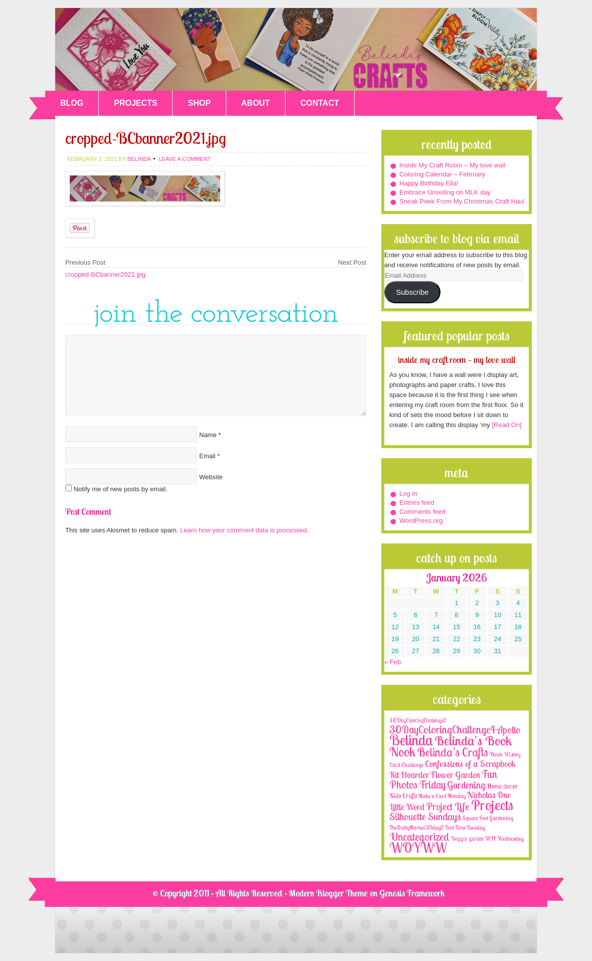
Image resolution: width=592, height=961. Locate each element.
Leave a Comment (185, 159)
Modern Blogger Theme (328, 893)
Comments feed (422, 511)
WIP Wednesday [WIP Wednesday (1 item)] (504, 838)
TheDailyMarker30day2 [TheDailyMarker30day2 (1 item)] (416, 827)
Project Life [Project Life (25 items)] (448, 806)
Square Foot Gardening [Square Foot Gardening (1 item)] (488, 818)
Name (208, 435)
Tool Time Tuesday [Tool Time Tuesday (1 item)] (465, 827)
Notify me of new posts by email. (121, 489)
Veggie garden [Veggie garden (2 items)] (467, 838)
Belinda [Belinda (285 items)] (411, 740)
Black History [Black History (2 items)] (505, 754)
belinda (139, 159)
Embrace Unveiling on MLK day (445, 192)
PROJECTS (135, 103)
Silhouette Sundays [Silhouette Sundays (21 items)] (425, 816)
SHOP (199, 103)
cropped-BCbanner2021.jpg (105, 274)
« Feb (392, 662)
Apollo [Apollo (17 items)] (508, 730)
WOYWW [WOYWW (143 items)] (418, 847)
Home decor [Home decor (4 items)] (502, 786)
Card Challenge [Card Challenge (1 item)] (406, 764)
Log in (408, 493)
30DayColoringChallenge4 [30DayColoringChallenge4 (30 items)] (442, 729)
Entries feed (416, 502)
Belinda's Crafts (296, 49)
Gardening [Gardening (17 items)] (466, 785)
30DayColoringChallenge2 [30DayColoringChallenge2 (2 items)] (418, 720)
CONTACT (320, 103)
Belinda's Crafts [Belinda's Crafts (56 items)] (452, 752)
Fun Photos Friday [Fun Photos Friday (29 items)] (443, 779)
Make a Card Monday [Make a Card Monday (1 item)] (442, 796)
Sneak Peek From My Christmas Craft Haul (461, 201)
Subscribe (412, 292)
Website (211, 477)
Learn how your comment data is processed (243, 530)
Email (207, 456)
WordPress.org (420, 520)
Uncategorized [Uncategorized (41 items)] (419, 837)
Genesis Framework (412, 893)
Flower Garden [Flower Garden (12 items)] (455, 774)
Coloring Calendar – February (442, 174)
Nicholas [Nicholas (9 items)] (481, 795)
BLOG (71, 103)
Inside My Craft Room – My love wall (452, 165)
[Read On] (506, 425)
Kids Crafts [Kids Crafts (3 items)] (403, 796)
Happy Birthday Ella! (429, 183)
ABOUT (255, 103)
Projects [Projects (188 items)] (492, 805)
